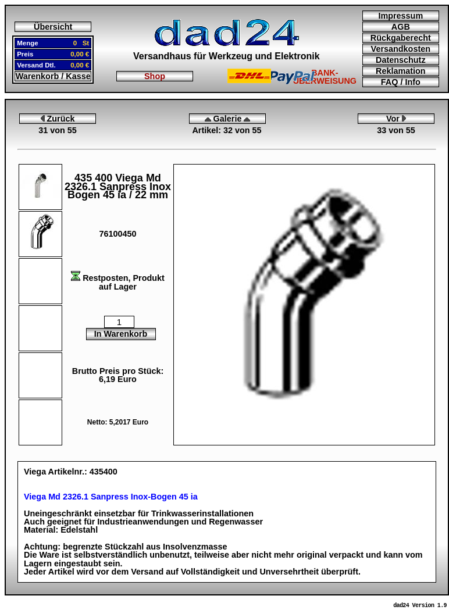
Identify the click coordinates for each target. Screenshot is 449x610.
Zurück (58, 118)
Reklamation (401, 71)
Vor (396, 118)
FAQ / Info (401, 82)
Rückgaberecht (400, 37)
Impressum (400, 15)
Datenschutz (401, 60)
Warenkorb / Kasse (53, 76)
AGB (400, 26)
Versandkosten (400, 48)
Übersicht (53, 26)
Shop (154, 76)
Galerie (228, 118)
